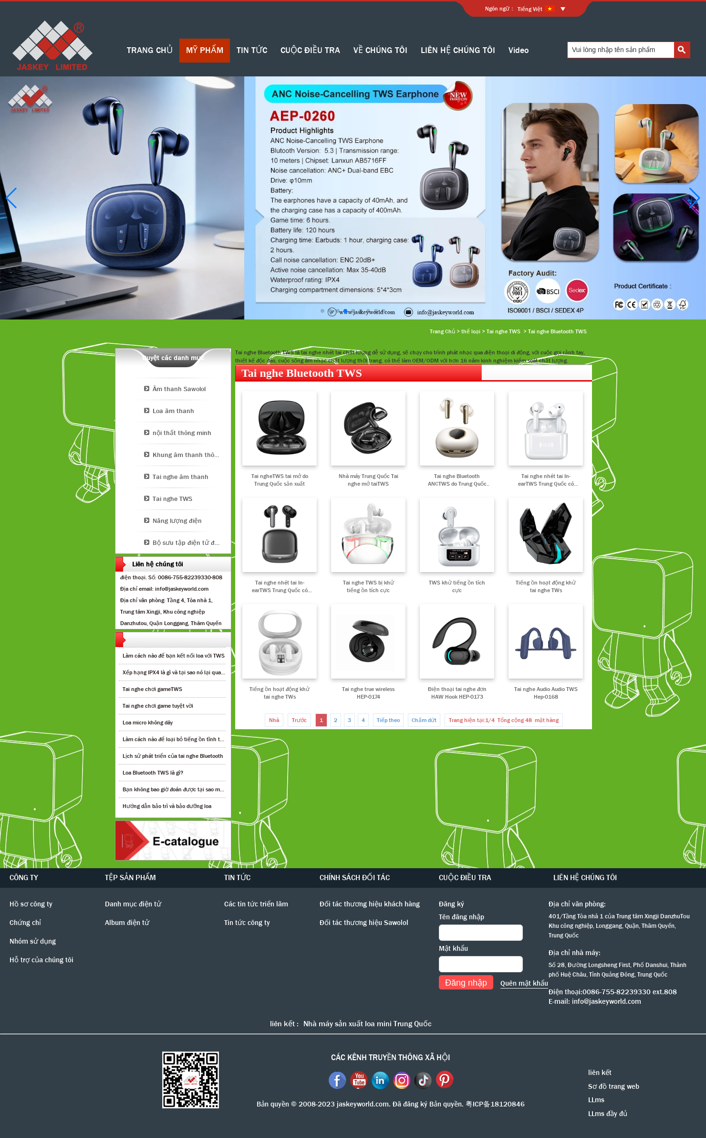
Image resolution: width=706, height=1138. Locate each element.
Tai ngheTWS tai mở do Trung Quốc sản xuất (279, 480)
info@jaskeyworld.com (606, 1001)
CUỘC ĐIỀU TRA (310, 50)
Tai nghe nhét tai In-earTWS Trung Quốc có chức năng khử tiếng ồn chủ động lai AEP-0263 (546, 480)
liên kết (600, 1072)
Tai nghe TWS (503, 331)
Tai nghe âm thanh (180, 476)
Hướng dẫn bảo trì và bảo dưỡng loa (167, 806)
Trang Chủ (442, 331)
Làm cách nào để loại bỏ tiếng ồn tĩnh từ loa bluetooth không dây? (204, 739)
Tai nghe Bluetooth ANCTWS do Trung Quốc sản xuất (457, 480)
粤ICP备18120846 (495, 1104)
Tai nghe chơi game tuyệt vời (158, 706)
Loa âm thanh (173, 410)
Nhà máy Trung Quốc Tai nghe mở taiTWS (368, 480)
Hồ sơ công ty (31, 904)
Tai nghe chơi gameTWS (152, 689)
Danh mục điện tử (133, 904)
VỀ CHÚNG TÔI (380, 50)
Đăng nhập (466, 983)
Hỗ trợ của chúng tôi (41, 960)
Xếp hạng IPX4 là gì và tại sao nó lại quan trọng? (182, 672)
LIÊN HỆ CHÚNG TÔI (458, 50)
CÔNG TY (24, 877)
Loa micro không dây (148, 722)
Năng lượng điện (177, 520)
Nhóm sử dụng (33, 941)
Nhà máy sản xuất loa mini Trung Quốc (367, 1024)
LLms (596, 1100)
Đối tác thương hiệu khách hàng (370, 904)
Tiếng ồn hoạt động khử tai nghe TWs (546, 586)
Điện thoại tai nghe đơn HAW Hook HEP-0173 (457, 693)
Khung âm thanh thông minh (192, 454)
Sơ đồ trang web (613, 1086)
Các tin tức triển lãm (256, 904)
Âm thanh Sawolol (179, 388)
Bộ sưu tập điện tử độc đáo (192, 542)
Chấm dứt (424, 720)
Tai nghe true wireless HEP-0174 (368, 693)
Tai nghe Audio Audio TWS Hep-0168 (546, 693)
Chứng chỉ (25, 922)
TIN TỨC (252, 50)
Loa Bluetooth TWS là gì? (153, 772)
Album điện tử (127, 922)
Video (519, 50)
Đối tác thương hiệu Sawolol (364, 922)
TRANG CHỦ (150, 50)
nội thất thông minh (182, 432)
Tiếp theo (388, 720)
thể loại (470, 331)
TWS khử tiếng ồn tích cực (457, 586)
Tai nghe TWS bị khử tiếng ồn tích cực (368, 586)
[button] (322, 311)
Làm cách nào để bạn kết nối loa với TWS (174, 655)
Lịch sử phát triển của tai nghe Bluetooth (173, 756)
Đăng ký (451, 904)
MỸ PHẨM (204, 50)
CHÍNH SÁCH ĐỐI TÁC (355, 877)
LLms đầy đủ (607, 1113)
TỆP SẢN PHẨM (130, 877)
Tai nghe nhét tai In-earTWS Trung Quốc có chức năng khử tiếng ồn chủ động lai (279, 586)
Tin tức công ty (247, 922)
